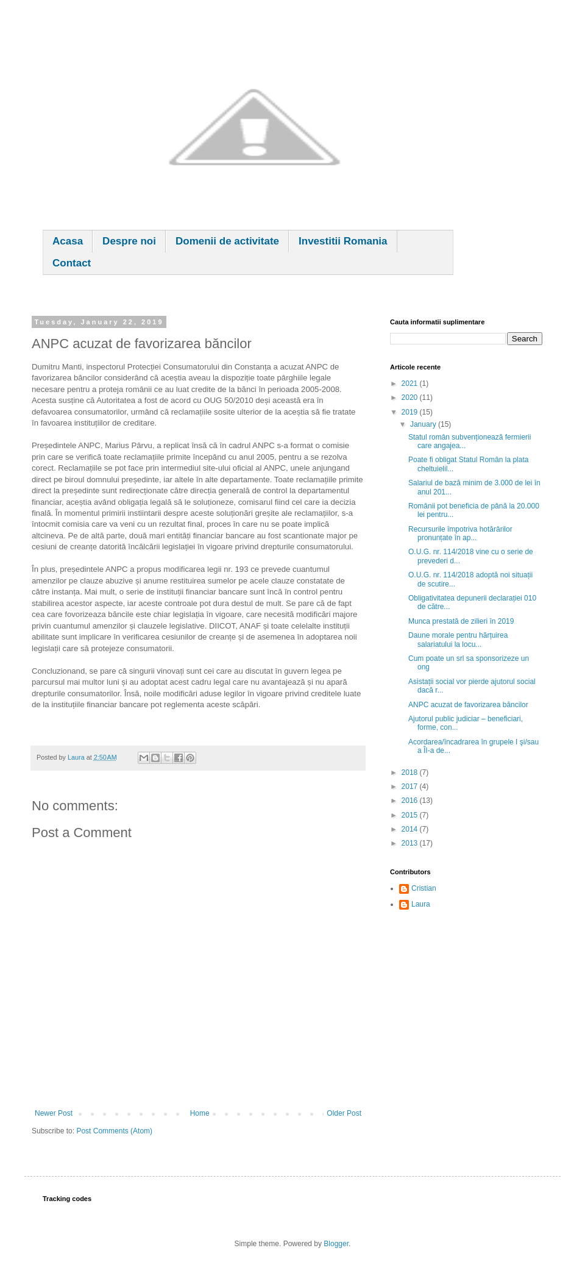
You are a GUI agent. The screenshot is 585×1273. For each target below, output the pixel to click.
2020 (411, 397)
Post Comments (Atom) (114, 1131)
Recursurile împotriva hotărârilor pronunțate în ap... (460, 533)
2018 (411, 772)
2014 (411, 829)
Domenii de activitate (227, 241)
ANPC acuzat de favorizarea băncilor (468, 705)
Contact (71, 263)
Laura (420, 904)
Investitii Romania (343, 241)
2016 (411, 800)
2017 (411, 786)
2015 (411, 815)
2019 (411, 412)
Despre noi (129, 241)
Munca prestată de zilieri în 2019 (461, 621)
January (424, 424)
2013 (411, 843)
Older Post (344, 1113)
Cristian (423, 888)
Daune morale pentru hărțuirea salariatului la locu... (458, 639)
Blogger (336, 1243)
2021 (411, 383)
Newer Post (54, 1113)
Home (200, 1113)
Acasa (67, 241)
